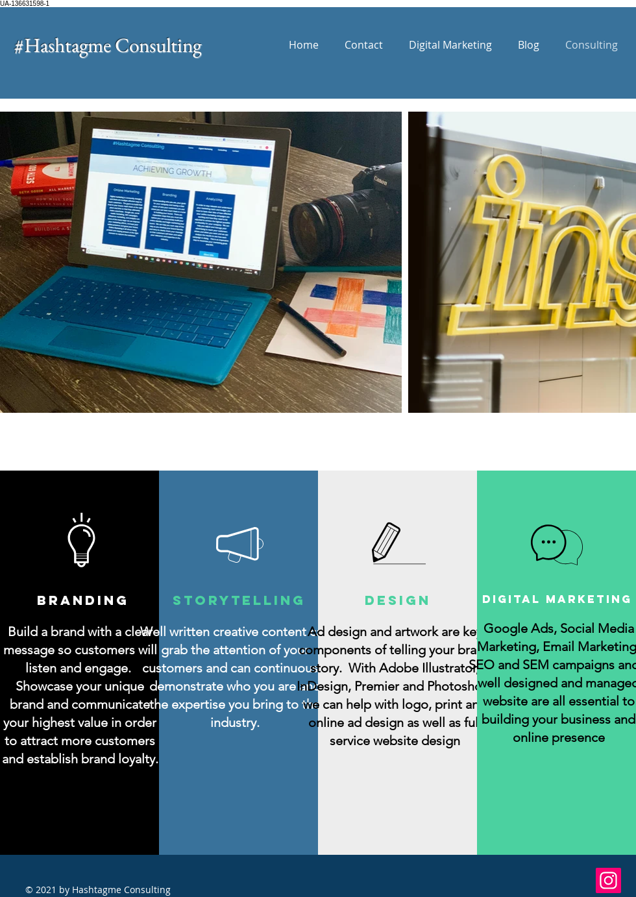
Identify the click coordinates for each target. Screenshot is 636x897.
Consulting (158, 45)
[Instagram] (608, 880)
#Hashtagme (64, 45)
